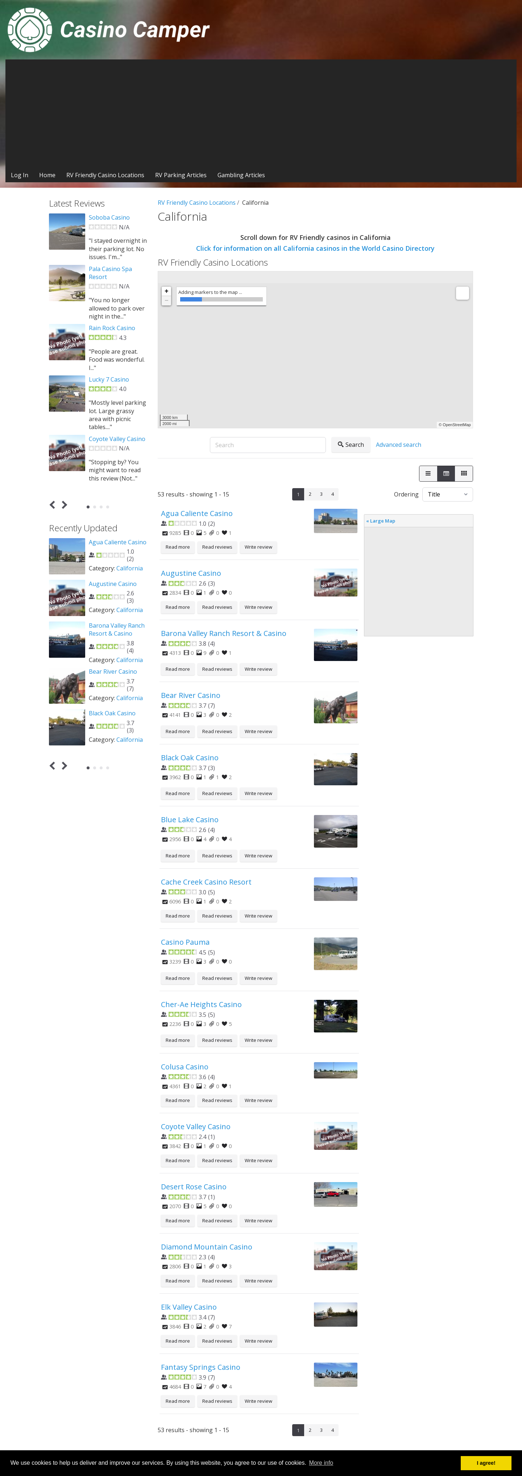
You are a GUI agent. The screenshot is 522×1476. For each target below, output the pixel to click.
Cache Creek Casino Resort (206, 882)
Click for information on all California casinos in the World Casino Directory (315, 248)
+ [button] (167, 291)
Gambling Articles (241, 175)
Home (47, 175)
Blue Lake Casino (190, 819)
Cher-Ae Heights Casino (201, 1004)
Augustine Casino (191, 573)
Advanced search (398, 445)
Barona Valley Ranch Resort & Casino (223, 633)
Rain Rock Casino (112, 328)
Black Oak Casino (190, 757)
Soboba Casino (109, 217)
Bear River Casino (190, 695)
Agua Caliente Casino (197, 513)
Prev (54, 504)
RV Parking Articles (181, 175)
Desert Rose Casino (194, 1187)
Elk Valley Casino (189, 1307)
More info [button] (321, 1463)
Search (351, 444)
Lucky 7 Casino (109, 379)
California (129, 568)
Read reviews (217, 547)
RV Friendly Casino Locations (105, 175)
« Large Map (380, 520)
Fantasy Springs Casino (200, 1367)
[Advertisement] (261, 114)
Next (63, 504)
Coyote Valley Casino (196, 1126)
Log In (19, 175)
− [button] (167, 300)
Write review (258, 547)
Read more (178, 547)
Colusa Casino (184, 1067)
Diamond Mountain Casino (206, 1247)
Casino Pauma (185, 942)
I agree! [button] (486, 1463)
